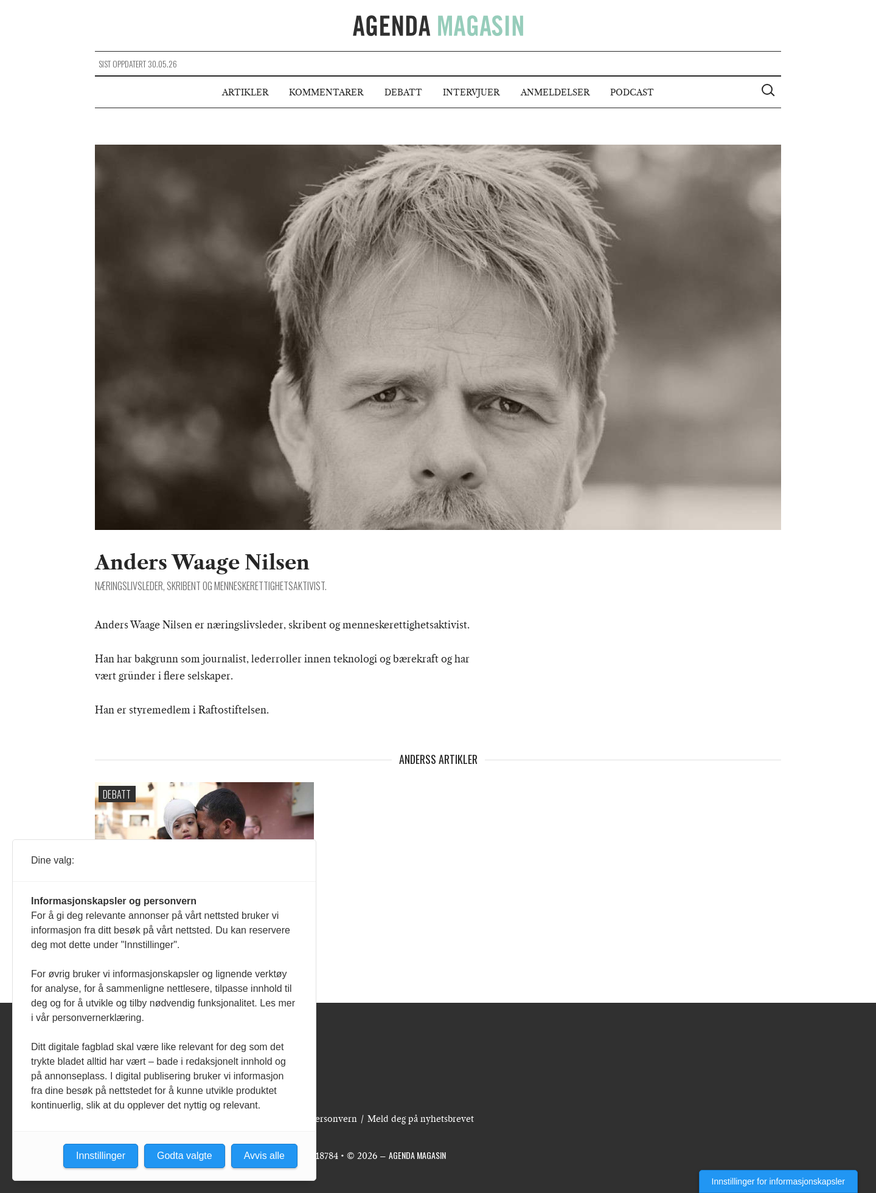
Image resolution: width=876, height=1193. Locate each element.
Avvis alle (264, 1155)
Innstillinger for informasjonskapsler (778, 1181)
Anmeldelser (555, 92)
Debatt (403, 92)
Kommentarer (326, 92)
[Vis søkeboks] (769, 92)
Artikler (245, 92)
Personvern (333, 1118)
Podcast (632, 92)
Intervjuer (471, 92)
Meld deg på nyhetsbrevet (420, 1118)
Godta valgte (184, 1155)
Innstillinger (100, 1155)
